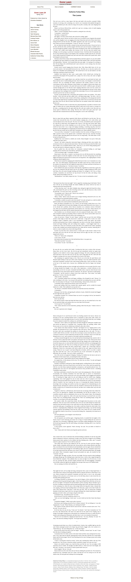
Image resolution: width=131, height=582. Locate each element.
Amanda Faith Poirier (37, 53)
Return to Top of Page (77, 578)
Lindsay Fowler (35, 38)
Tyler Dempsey (35, 34)
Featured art (34, 18)
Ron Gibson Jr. (35, 40)
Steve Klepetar (35, 45)
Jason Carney (34, 29)
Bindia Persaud (35, 51)
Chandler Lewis (35, 47)
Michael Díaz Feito (36, 36)
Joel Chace (34, 31)
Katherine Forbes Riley (37, 56)
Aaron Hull (34, 42)
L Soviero (33, 58)
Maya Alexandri (35, 27)
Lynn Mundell (34, 49)
